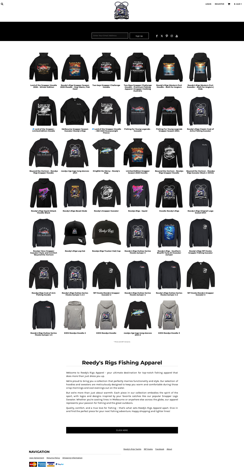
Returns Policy (53, 458)
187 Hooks (148, 449)
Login (208, 4)
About (169, 449)
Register (219, 4)
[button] (2, 4)
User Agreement (36, 458)
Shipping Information (72, 458)
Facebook (159, 449)
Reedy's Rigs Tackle (132, 449)
